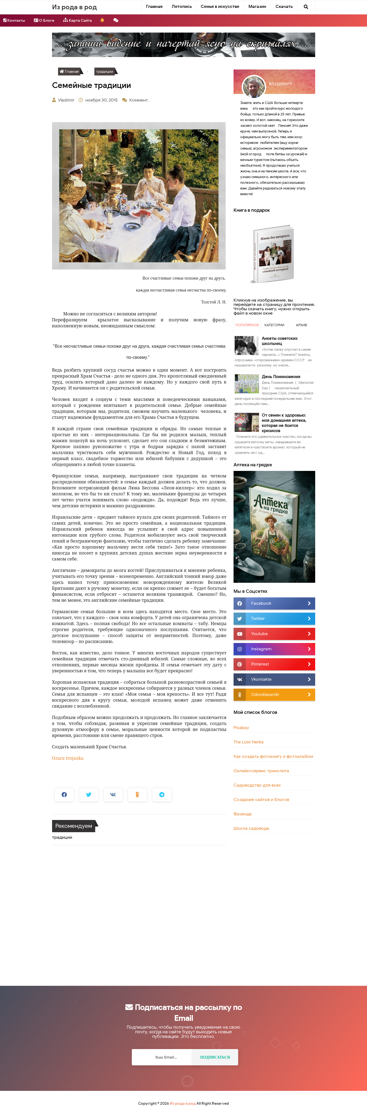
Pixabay (241, 727)
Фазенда (243, 814)
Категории (274, 325)
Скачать (284, 6)
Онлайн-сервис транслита (261, 771)
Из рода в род (183, 1103)
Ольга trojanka (68, 758)
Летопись (182, 6)
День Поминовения (281, 376)
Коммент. (139, 100)
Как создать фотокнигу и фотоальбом (273, 756)
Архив (301, 325)
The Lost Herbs (249, 742)
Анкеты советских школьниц (280, 341)
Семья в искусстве (220, 6)
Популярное (247, 325)
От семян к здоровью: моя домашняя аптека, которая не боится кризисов (284, 423)
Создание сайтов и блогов (261, 799)
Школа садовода (251, 828)
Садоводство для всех (257, 785)
